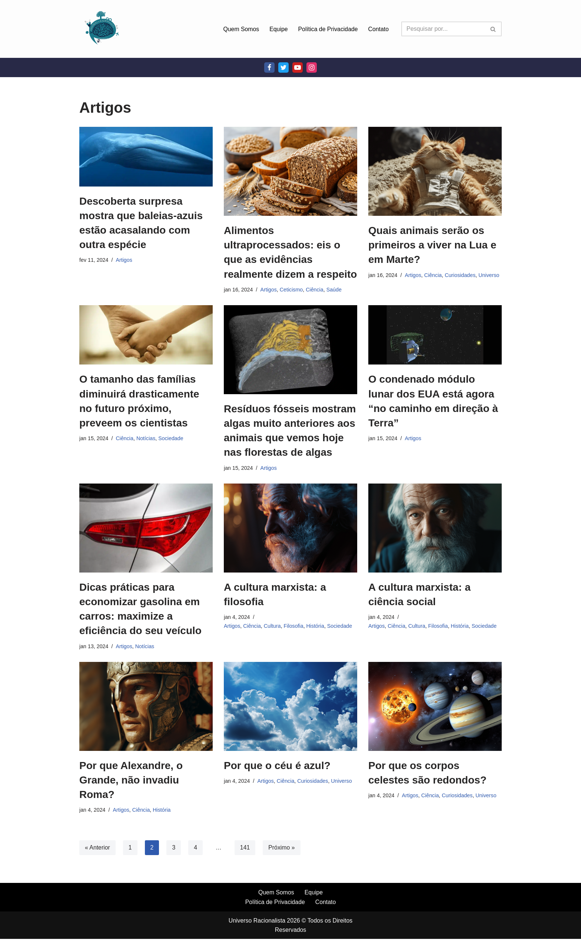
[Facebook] (269, 67)
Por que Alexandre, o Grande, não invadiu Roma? (131, 780)
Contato (378, 29)
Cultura (272, 626)
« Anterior (97, 848)
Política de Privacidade (327, 29)
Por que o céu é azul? (277, 766)
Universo (490, 275)
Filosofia (294, 626)
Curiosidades (461, 275)
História (316, 626)
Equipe (277, 29)
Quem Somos (240, 29)
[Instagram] (311, 67)
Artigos (124, 260)
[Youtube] (297, 67)
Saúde (335, 290)
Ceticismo (291, 290)
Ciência (315, 290)
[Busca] (443, 29)
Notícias (146, 439)
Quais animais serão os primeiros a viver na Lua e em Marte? (432, 245)
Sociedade (171, 439)
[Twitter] (283, 67)
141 (245, 848)
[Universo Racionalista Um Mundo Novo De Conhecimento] (101, 29)
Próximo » (282, 848)
